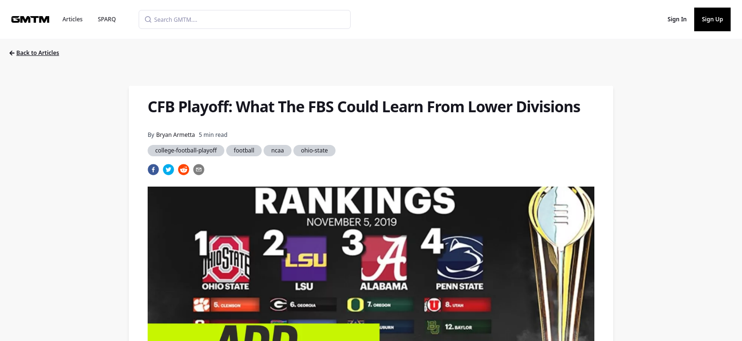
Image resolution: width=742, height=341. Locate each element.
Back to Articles (34, 53)
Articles (72, 19)
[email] (198, 169)
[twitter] (168, 169)
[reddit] (183, 169)
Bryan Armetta (175, 135)
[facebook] (153, 169)
